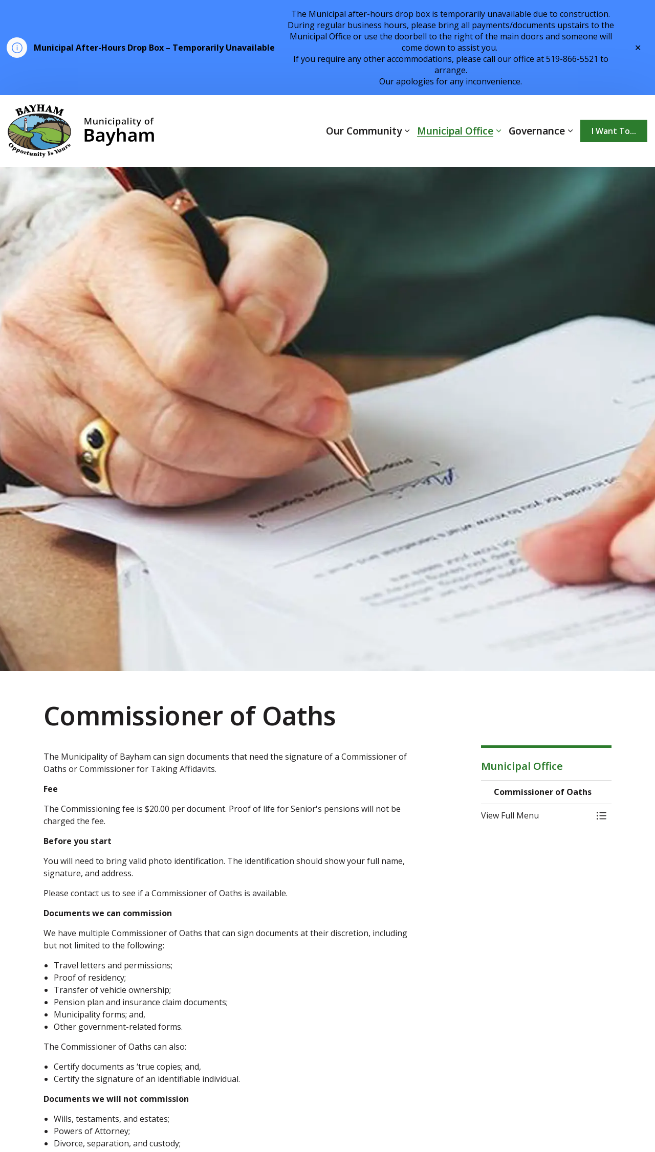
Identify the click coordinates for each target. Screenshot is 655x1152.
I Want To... (613, 131)
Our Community (364, 131)
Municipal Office (455, 131)
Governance (537, 131)
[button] (536, 815)
